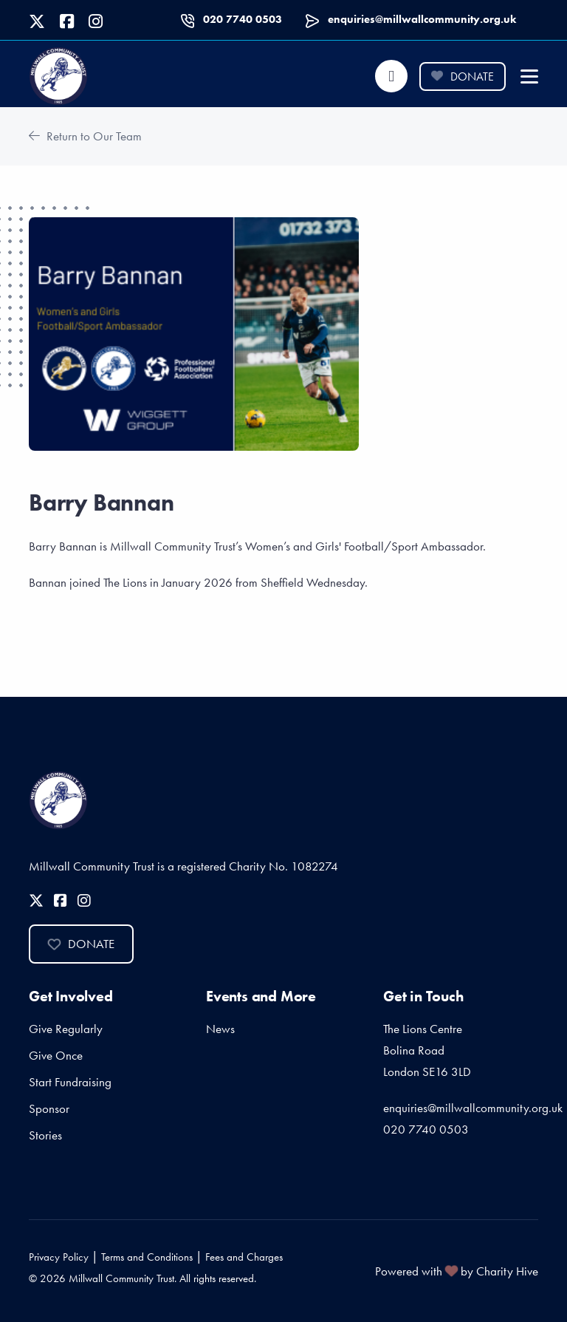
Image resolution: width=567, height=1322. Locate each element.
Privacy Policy (59, 1257)
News (220, 1029)
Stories (45, 1135)
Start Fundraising (70, 1082)
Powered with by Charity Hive (456, 1271)
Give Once (56, 1055)
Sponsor (49, 1108)
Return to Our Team (85, 136)
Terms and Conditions (147, 1257)
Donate (462, 76)
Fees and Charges (244, 1257)
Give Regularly (66, 1029)
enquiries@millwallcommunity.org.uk (422, 19)
